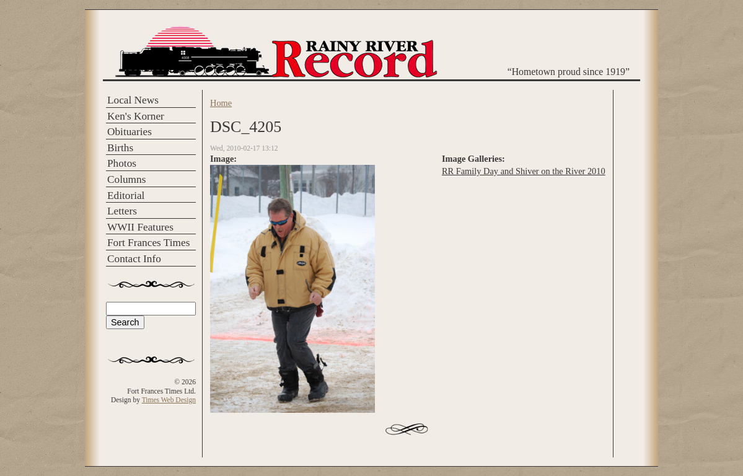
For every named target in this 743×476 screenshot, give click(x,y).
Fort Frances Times (148, 243)
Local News (133, 100)
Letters (122, 211)
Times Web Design (169, 399)
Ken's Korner (135, 116)
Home (221, 103)
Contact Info (134, 259)
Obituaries (129, 132)
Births (120, 148)
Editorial (125, 195)
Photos (121, 163)
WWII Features (140, 227)
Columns (126, 179)
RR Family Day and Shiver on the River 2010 (523, 171)
